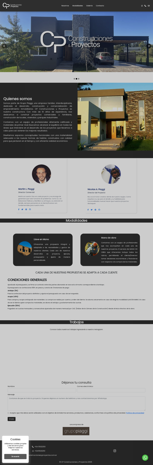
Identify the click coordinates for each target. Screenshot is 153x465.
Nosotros (65, 5)
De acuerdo (15, 456)
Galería (89, 5)
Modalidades (77, 5)
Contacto (100, 5)
